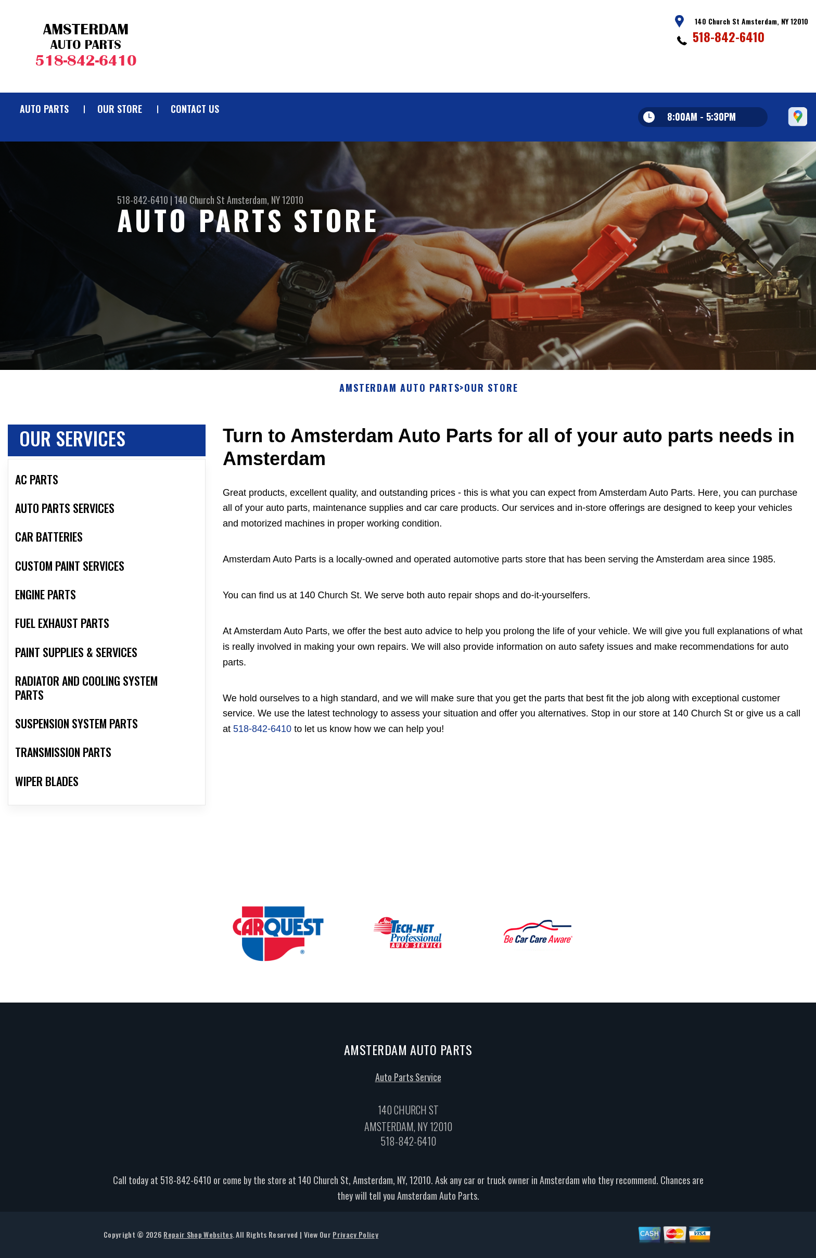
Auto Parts (44, 108)
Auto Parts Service (408, 1080)
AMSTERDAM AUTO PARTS (399, 390)
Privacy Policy (355, 1237)
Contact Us (195, 108)
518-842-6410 (728, 36)
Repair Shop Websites (197, 1237)
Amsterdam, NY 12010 (265, 200)
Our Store (119, 108)
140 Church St (199, 200)
